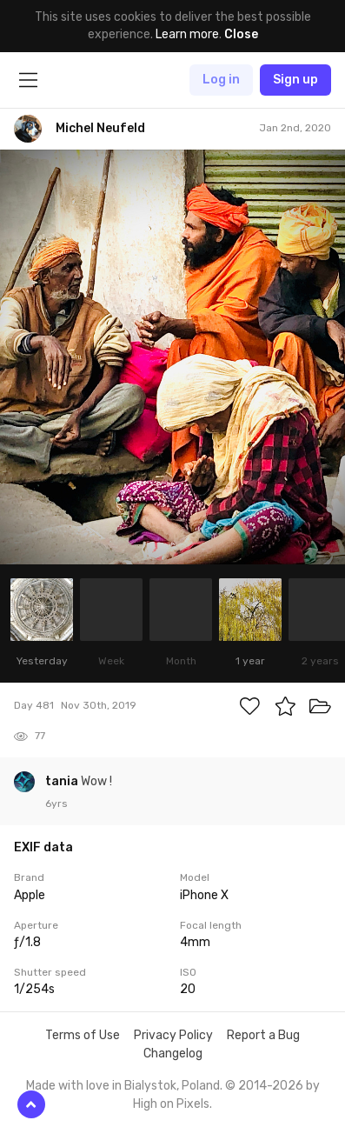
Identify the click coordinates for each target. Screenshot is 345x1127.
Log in (221, 79)
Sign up (295, 79)
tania (63, 781)
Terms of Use (82, 1035)
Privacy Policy (173, 1035)
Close (241, 34)
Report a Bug (263, 1035)
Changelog (172, 1053)
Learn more (187, 34)
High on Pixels (171, 1104)
